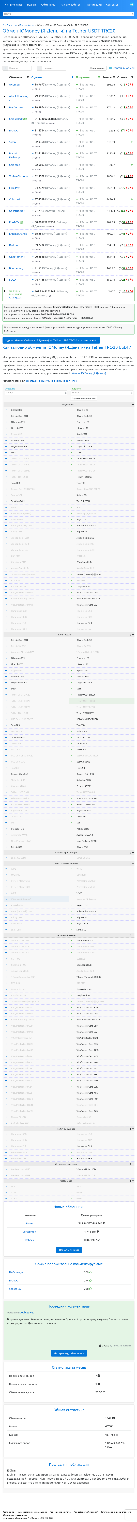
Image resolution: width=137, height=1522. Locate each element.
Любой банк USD (20, 538)
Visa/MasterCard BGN (22, 1105)
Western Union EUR (20, 1175)
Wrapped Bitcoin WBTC (22, 652)
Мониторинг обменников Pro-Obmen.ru (22, 1518)
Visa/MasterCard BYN (22, 1044)
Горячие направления (84, 398)
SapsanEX (15, 1288)
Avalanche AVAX (19, 835)
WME (13, 869)
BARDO (13, 1280)
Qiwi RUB (15, 875)
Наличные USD (19, 611)
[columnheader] (5, 76)
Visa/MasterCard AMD (22, 1050)
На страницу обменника (69, 1353)
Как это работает (71, 4)
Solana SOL (16, 495)
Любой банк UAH (20, 550)
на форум (56, 381)
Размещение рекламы (60, 1512)
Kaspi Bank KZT (18, 586)
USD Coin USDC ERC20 (22, 719)
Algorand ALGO (19, 810)
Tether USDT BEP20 (20, 470)
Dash (13, 452)
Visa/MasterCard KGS (21, 1093)
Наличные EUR (18, 623)
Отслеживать (97, 68)
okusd (14, 1192)
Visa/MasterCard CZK (21, 1087)
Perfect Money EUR (20, 887)
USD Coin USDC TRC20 (22, 755)
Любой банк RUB (20, 544)
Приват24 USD (18, 1117)
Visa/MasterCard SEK (21, 1074)
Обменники (48, 4)
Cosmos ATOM (18, 786)
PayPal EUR (16, 923)
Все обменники (69, 1249)
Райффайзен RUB (20, 1123)
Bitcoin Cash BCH (19, 416)
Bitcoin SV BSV (18, 646)
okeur (14, 1198)
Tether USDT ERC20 (20, 458)
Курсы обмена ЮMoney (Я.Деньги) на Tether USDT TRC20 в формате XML (51, 340)
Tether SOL (16, 743)
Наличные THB (18, 1158)
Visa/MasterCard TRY (21, 1068)
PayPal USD (17, 519)
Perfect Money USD (20, 881)
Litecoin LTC (17, 428)
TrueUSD (15, 768)
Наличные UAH (19, 629)
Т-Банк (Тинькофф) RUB (23, 574)
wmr (13, 1186)
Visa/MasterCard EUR (21, 1007)
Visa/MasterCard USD (22, 592)
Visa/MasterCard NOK (22, 1099)
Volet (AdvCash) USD (21, 525)
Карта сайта (8, 1512)
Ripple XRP (16, 434)
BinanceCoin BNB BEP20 (23, 489)
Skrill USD (16, 929)
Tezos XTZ (16, 816)
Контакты (112, 4)
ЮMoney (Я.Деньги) (21, 513)
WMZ (13, 507)
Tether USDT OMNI (20, 792)
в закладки (31, 381)
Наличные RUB (19, 617)
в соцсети (44, 381)
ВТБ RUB (15, 580)
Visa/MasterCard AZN (22, 1111)
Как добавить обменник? (86, 1512)
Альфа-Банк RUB (19, 568)
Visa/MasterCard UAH (22, 605)
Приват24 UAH (18, 989)
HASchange (16, 1272)
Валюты (32, 4)
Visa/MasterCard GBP (22, 1026)
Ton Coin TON (17, 501)
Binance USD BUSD (20, 804)
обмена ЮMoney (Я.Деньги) (88, 373)
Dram (29, 1223)
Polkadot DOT (18, 829)
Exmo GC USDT (18, 858)
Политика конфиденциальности (115, 1512)
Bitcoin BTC (16, 410)
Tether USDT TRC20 (20, 464)
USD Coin (15, 749)
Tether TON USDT (19, 477)
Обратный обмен (123, 67)
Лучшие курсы (14, 4)
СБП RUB (15, 556)
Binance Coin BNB (19, 774)
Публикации (94, 4)
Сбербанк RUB (18, 562)
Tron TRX (15, 483)
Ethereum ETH (18, 422)
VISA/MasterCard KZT (22, 1038)
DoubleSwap (26, 1312)
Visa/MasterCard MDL (22, 1056)
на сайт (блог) (70, 381)
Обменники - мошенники (15, 1515)
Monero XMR (17, 440)
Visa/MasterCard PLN (21, 1080)
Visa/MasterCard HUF (22, 1062)
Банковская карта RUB (22, 598)
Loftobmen (29, 1231)
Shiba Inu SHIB (18, 780)
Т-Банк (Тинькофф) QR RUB (25, 1001)
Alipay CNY (16, 531)
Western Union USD (20, 1169)
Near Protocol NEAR (21, 841)
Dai (12, 822)
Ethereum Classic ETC (21, 798)
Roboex (29, 1239)
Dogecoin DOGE (19, 446)
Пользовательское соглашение (32, 1512)
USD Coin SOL (18, 761)
